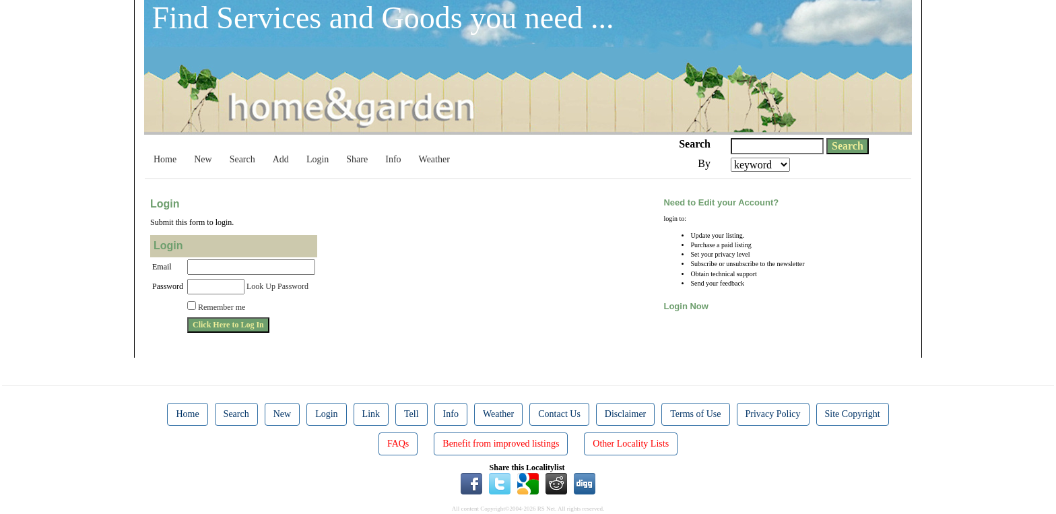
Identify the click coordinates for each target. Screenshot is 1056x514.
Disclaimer (625, 414)
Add (281, 159)
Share (357, 159)
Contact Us (559, 414)
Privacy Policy (773, 414)
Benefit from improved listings (500, 444)
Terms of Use (695, 414)
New (202, 159)
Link (371, 414)
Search (242, 159)
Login (317, 159)
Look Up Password (277, 286)
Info (393, 159)
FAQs (398, 444)
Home (165, 159)
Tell (411, 414)
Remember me (221, 307)
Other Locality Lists (631, 444)
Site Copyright (852, 414)
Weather (434, 159)
